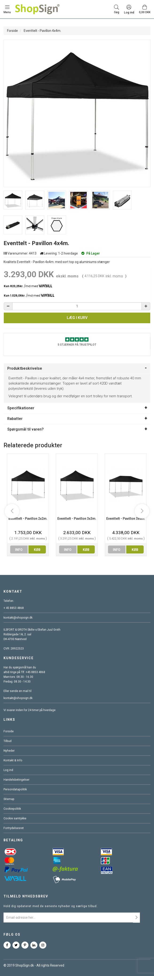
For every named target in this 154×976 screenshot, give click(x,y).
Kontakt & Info (12, 760)
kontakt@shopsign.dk (18, 617)
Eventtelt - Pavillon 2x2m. (27, 518)
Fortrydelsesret (13, 828)
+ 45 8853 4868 (14, 608)
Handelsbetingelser (16, 779)
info (19, 550)
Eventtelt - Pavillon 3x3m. (76, 518)
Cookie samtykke (15, 818)
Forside (12, 31)
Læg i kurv (77, 317)
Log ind (8, 770)
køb (37, 550)
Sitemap (9, 799)
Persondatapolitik (15, 789)
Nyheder (9, 750)
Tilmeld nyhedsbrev (26, 896)
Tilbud (7, 741)
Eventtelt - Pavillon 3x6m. (125, 518)
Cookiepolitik (12, 808)
